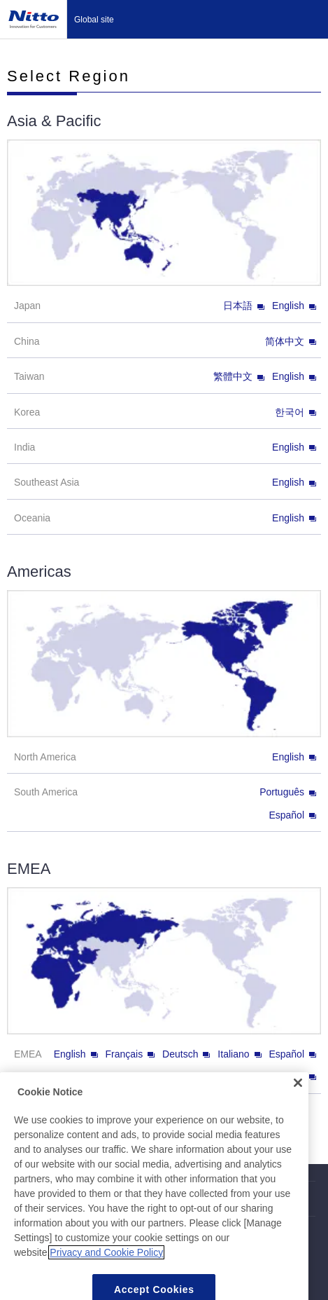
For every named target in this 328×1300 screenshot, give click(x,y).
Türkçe (295, 1076)
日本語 (243, 305)
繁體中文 (238, 376)
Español (292, 815)
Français (130, 1054)
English (294, 305)
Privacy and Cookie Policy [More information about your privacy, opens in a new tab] (106, 1262)
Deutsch (186, 1054)
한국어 (295, 412)
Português (287, 792)
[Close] (298, 1094)
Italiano (239, 1054)
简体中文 (290, 341)
